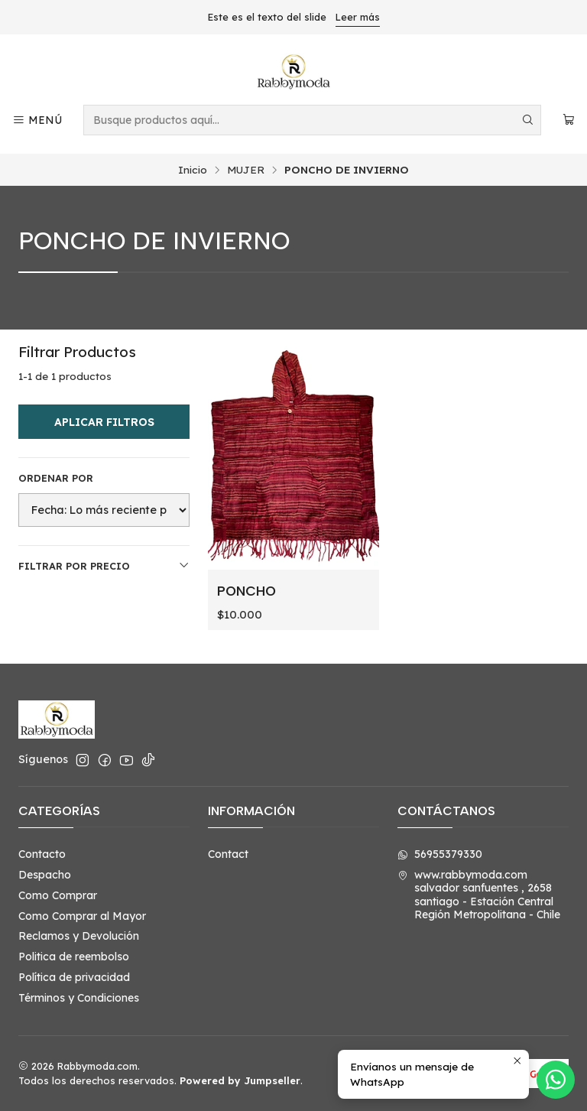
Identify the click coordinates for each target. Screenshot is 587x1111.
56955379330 (439, 854)
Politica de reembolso (73, 956)
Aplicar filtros (104, 422)
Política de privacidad (74, 977)
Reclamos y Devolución (78, 936)
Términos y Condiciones (78, 998)
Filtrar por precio (104, 565)
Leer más (358, 17)
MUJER (245, 169)
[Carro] (568, 120)
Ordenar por (55, 478)
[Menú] (37, 120)
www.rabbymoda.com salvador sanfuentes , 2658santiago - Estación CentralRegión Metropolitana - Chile (478, 895)
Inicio (192, 169)
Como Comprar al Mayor (82, 916)
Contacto (42, 854)
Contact (228, 854)
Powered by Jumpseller (240, 1080)
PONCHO (246, 591)
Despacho (44, 875)
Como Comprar (57, 895)
